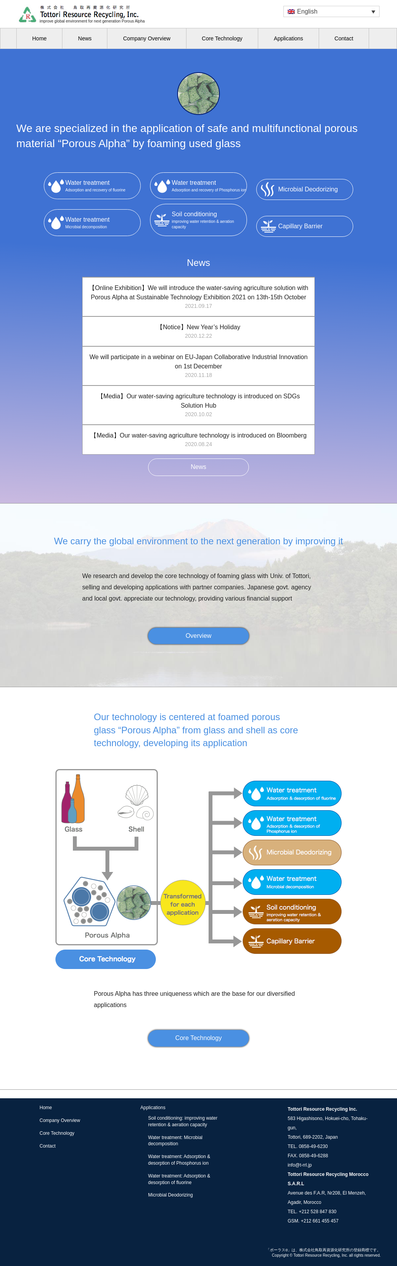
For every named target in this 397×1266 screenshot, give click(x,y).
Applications (288, 38)
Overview (199, 635)
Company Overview (146, 38)
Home (39, 38)
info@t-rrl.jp (300, 1165)
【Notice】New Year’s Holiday (198, 332)
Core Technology (222, 38)
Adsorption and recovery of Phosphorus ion (209, 185)
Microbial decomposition (103, 222)
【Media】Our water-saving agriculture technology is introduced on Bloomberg (198, 440)
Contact (344, 38)
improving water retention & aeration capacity (209, 219)
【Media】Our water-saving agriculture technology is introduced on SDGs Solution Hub (198, 406)
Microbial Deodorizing (170, 1195)
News (84, 38)
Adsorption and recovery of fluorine (103, 185)
